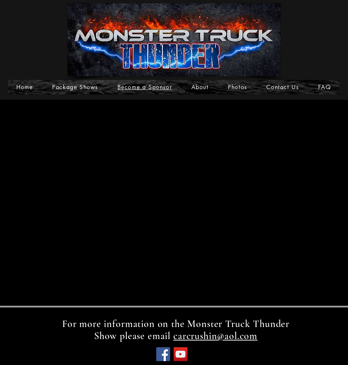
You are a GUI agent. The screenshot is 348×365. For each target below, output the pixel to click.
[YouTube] (180, 354)
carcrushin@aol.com (215, 336)
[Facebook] (163, 354)
